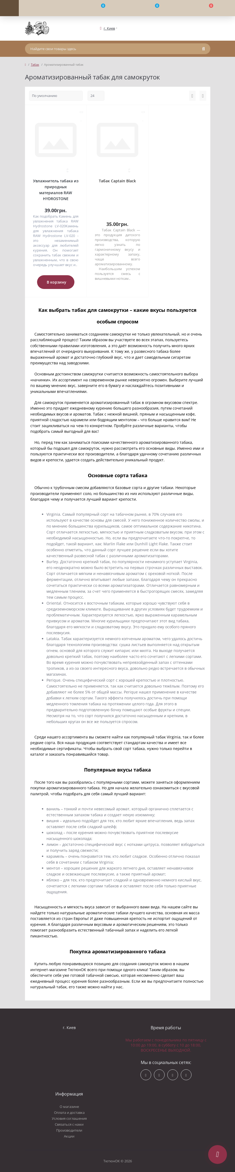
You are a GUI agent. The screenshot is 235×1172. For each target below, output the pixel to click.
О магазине (69, 1106)
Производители (69, 1130)
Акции (69, 1136)
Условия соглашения (69, 1118)
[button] (109, 28)
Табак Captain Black (117, 180)
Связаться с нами (69, 1124)
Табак (35, 64)
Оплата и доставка (69, 1112)
